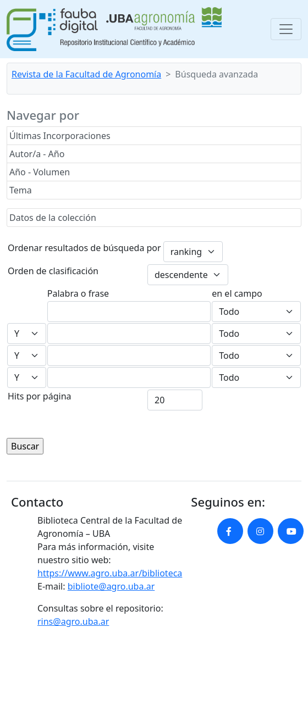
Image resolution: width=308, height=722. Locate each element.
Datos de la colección (52, 218)
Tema (20, 190)
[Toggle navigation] (286, 29)
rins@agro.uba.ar (73, 621)
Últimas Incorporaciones (60, 136)
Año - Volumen (39, 172)
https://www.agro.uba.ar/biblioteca (109, 573)
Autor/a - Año (36, 154)
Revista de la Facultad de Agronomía (86, 74)
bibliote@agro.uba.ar (111, 586)
